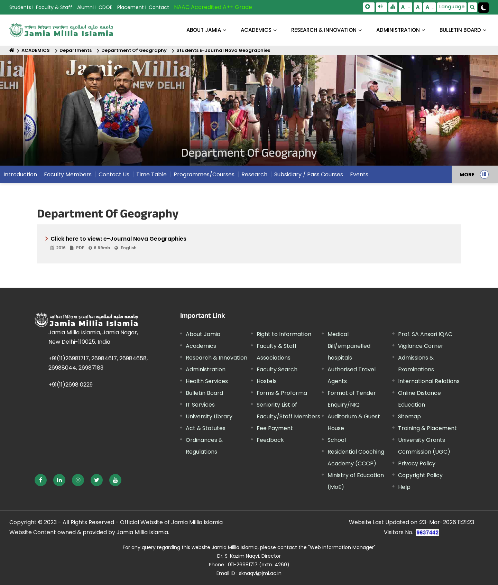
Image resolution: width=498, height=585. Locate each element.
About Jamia (203, 30)
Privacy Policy (416, 463)
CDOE (105, 7)
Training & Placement (427, 428)
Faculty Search (277, 369)
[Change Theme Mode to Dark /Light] (483, 7)
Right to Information (284, 334)
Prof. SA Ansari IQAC (425, 334)
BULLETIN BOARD (460, 30)
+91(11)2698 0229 (70, 385)
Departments (75, 50)
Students (20, 7)
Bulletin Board (204, 393)
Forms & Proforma (282, 393)
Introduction (20, 174)
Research (254, 174)
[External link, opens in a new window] (41, 480)
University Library (209, 416)
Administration (205, 369)
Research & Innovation (216, 358)
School (337, 440)
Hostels (267, 381)
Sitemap (409, 416)
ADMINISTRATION (398, 30)
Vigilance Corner (420, 346)
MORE (467, 174)
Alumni (85, 7)
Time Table (151, 174)
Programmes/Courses (204, 174)
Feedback (270, 440)
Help (404, 487)
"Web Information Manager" (342, 547)
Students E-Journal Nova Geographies (223, 50)
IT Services (200, 405)
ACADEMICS (256, 30)
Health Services (207, 381)
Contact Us (114, 174)
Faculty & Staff (54, 7)
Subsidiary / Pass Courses (308, 174)
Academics (201, 346)
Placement (130, 7)
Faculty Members (68, 174)
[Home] (12, 50)
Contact (159, 7)
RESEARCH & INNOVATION (324, 30)
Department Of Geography (134, 50)
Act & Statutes (205, 428)
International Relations (429, 381)
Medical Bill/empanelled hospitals (349, 346)
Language (451, 6)
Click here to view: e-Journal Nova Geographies (251, 243)
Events (359, 174)
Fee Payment (275, 428)
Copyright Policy (420, 475)
